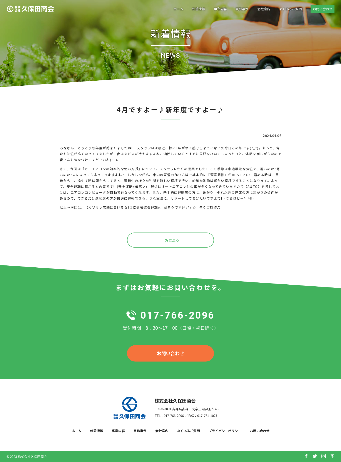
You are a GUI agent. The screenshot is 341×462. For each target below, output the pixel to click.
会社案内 (263, 9)
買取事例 (242, 9)
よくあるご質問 (290, 9)
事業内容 (220, 9)
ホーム (178, 9)
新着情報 (198, 9)
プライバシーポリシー (225, 430)
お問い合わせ (322, 9)
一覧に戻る (171, 240)
